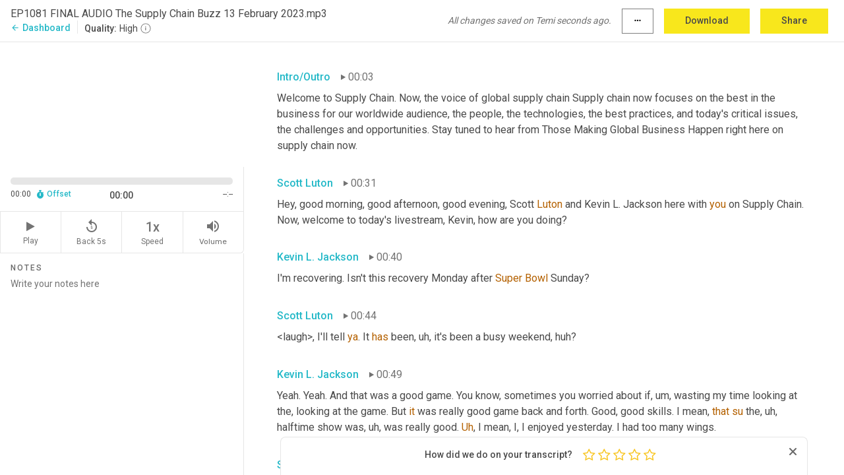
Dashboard (41, 27)
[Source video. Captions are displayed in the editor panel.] (122, 103)
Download (707, 20)
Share (794, 20)
